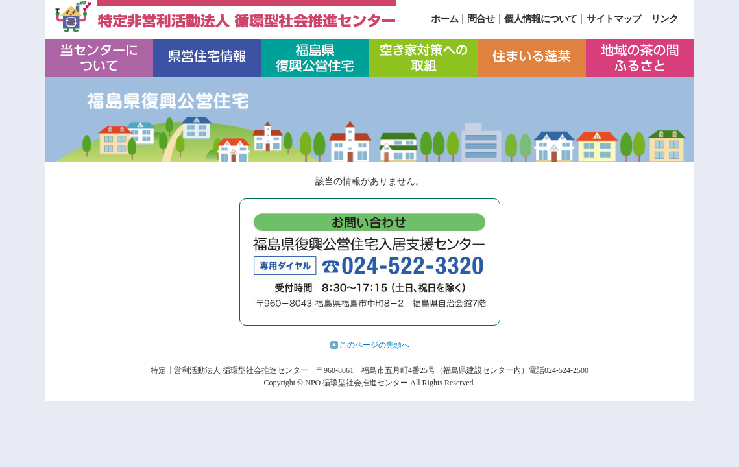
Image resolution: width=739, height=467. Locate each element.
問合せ (480, 19)
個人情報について (540, 19)
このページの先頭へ (374, 345)
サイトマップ (614, 19)
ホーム (444, 19)
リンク (664, 19)
